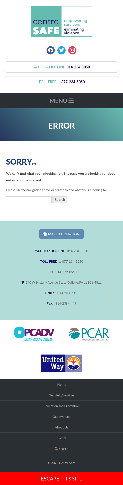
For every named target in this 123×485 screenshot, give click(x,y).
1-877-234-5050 (71, 261)
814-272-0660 (66, 272)
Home (61, 384)
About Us (61, 427)
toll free (61, 82)
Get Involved (61, 416)
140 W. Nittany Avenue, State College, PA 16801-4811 (64, 282)
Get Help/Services (61, 395)
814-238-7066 (67, 293)
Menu (62, 100)
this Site (61, 479)
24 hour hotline (61, 67)
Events (61, 438)
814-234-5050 (77, 251)
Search (63, 448)
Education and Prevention (62, 406)
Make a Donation (61, 234)
